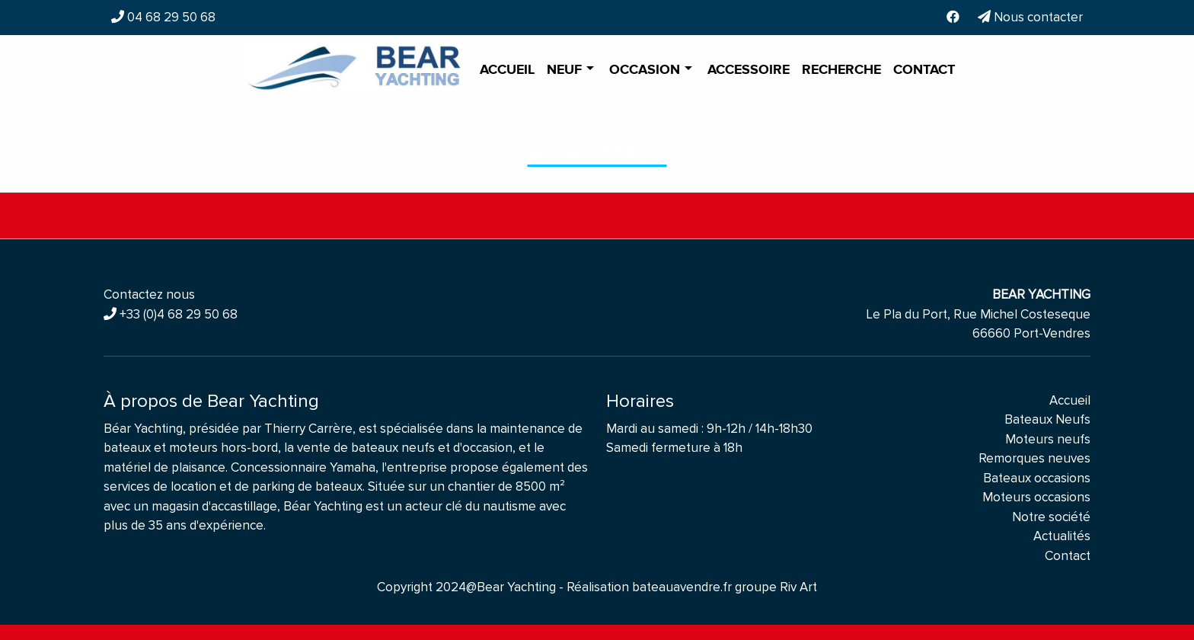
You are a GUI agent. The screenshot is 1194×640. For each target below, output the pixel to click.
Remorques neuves (1034, 458)
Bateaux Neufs (1047, 419)
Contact (924, 70)
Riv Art (798, 587)
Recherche (841, 70)
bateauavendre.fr (682, 587)
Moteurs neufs (1047, 439)
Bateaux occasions (1036, 478)
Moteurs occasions (1036, 497)
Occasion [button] (646, 70)
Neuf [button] (566, 70)
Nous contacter (1030, 17)
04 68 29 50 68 (169, 17)
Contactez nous (149, 294)
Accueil (507, 70)
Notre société (1051, 517)
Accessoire (748, 70)
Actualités (1061, 536)
